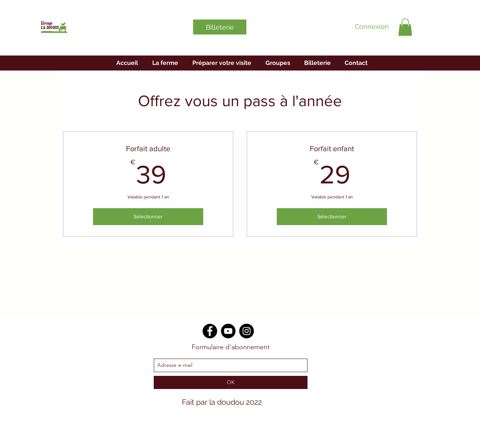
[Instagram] (246, 331)
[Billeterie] (219, 27)
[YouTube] (228, 331)
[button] (405, 27)
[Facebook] (209, 331)
